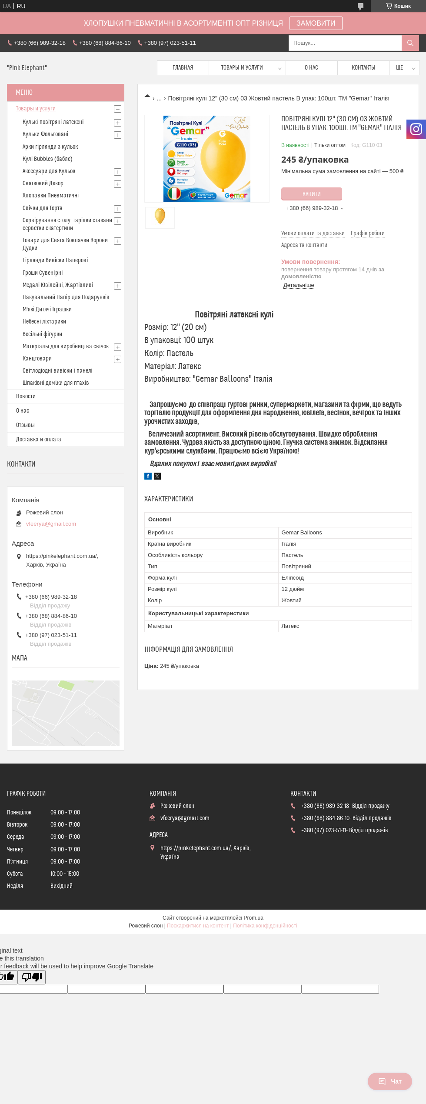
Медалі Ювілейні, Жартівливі (58, 285)
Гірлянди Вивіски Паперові (55, 260)
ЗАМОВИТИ (316, 23)
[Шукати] (410, 43)
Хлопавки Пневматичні (51, 195)
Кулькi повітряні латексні (53, 122)
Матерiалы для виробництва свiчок (66, 346)
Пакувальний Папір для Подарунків (66, 297)
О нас (311, 67)
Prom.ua (253, 918)
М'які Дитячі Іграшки (47, 309)
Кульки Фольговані (45, 134)
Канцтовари (37, 358)
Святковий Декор (43, 183)
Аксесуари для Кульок (49, 171)
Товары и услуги (242, 67)
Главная (183, 67)
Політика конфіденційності (265, 926)
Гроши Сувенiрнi (43, 273)
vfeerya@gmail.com (51, 523)
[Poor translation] (32, 977)
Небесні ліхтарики (44, 321)
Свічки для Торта (43, 208)
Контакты (364, 67)
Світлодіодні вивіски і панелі (58, 370)
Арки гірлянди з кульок (50, 146)
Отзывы (25, 425)
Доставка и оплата (38, 439)
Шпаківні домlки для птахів (56, 383)
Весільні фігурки (42, 334)
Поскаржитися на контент (198, 926)
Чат (390, 1081)
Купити (312, 194)
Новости (26, 396)
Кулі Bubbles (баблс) (48, 159)
